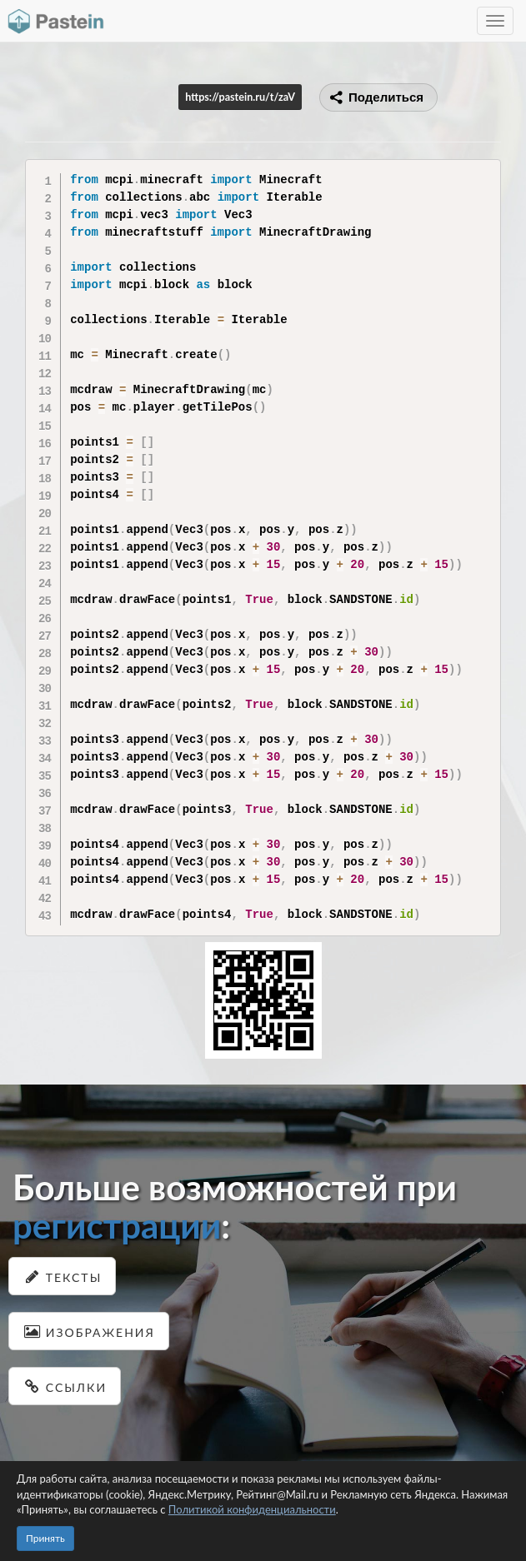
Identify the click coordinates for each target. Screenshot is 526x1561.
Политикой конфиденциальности (252, 1509)
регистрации (117, 1225)
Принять (45, 1538)
